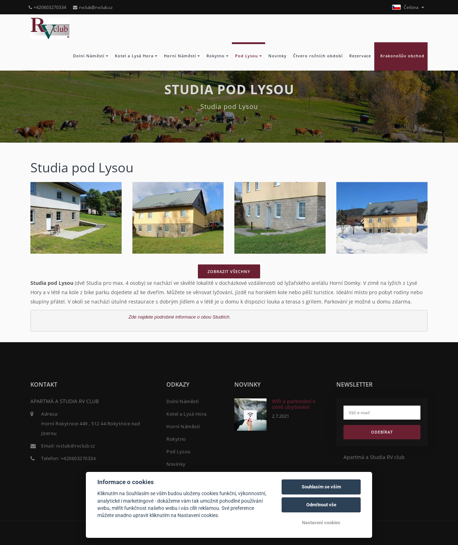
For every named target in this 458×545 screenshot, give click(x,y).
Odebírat (382, 432)
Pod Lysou (248, 55)
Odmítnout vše (321, 504)
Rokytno (217, 55)
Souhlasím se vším (321, 486)
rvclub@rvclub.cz (93, 7)
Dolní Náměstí (90, 55)
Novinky (277, 55)
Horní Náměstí (182, 55)
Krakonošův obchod (400, 55)
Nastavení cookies (321, 522)
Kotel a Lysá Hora (136, 55)
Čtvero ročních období (318, 55)
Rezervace (360, 55)
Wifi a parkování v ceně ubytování (293, 404)
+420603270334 (47, 7)
